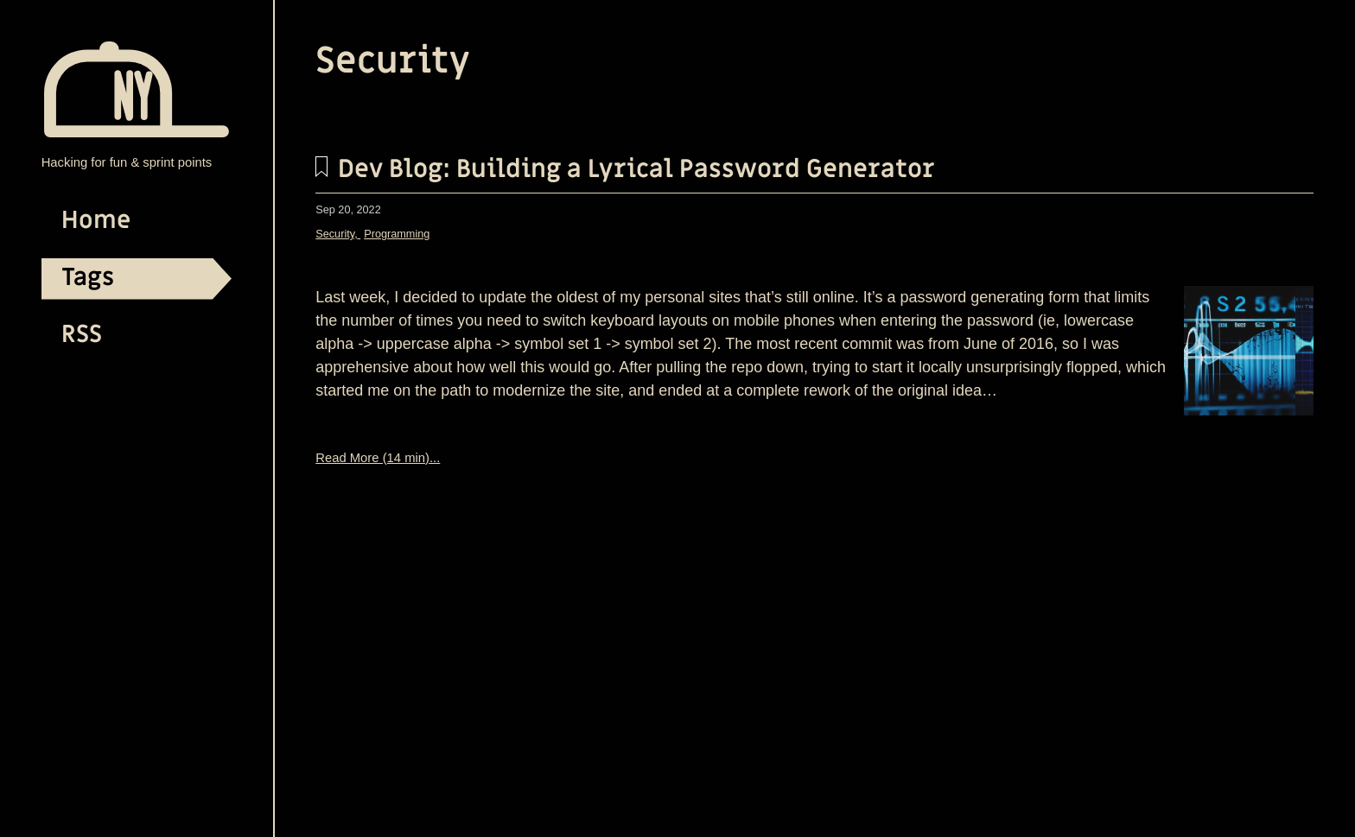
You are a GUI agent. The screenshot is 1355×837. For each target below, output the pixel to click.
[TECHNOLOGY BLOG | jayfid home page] (136, 132)
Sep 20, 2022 (348, 210)
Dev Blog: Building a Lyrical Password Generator (625, 169)
